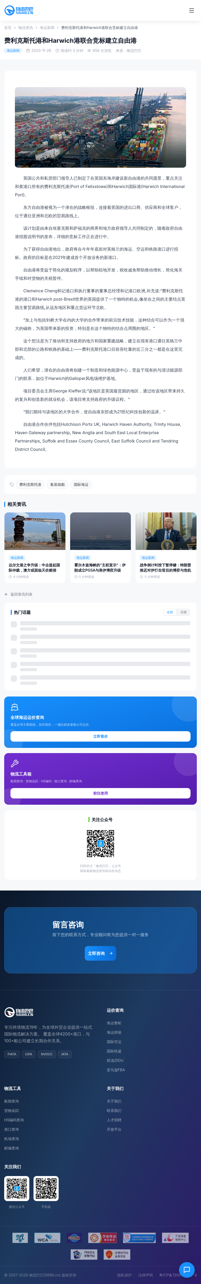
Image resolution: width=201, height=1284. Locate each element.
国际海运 (81, 484)
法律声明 (145, 1275)
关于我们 (114, 1101)
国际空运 (114, 1041)
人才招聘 (114, 1120)
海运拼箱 (114, 1032)
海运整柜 (114, 1023)
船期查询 (11, 1101)
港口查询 (11, 1129)
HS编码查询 (14, 1120)
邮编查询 (11, 1148)
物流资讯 (25, 27)
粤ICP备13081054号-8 (178, 1275)
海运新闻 (47, 27)
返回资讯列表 (18, 594)
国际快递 (114, 1051)
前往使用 (100, 793)
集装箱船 (57, 484)
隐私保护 (124, 1275)
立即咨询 (100, 953)
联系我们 (114, 1110)
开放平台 (114, 1129)
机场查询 (11, 1138)
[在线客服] (187, 1270)
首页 (8, 27)
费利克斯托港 (30, 484)
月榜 (183, 612)
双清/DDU (115, 1060)
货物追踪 (11, 1110)
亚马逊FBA (116, 1070)
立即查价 (100, 736)
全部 (170, 612)
